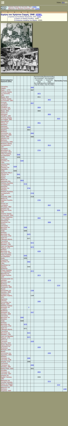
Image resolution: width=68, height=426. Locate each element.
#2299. (37, 9)
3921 (39, 123)
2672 (32, 271)
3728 (32, 193)
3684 (39, 218)
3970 (39, 93)
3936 (58, 210)
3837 (32, 103)
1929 (39, 347)
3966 (32, 87)
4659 (22, 180)
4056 (28, 127)
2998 (32, 365)
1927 (32, 312)
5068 (25, 227)
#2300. (34, 7)
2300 (65, 214)
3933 (58, 118)
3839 (39, 107)
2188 (32, 290)
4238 (39, 251)
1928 (32, 341)
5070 (28, 234)
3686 (49, 222)
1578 (49, 280)
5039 (15, 166)
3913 (49, 145)
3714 (25, 184)
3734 (39, 150)
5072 (32, 243)
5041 (18, 174)
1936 (39, 301)
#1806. (39, 16)
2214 (58, 385)
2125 (39, 140)
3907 (49, 205)
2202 (49, 353)
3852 (49, 99)
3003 (39, 372)
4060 (32, 133)
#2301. (39, 14)
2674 (39, 275)
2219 (58, 285)
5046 (22, 160)
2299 (65, 389)
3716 (28, 188)
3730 (39, 200)
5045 (18, 154)
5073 (32, 247)
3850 (49, 114)
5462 (28, 261)
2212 (49, 381)
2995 (28, 358)
